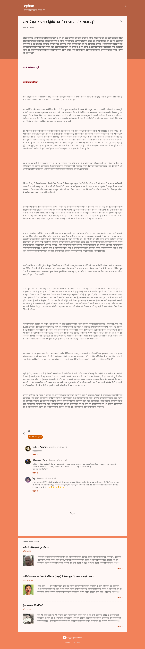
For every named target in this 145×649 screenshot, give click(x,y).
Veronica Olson (69, 642)
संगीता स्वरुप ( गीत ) (40, 460)
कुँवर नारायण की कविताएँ (33, 605)
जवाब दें (35, 455)
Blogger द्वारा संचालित (72, 638)
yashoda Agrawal (39, 447)
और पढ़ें (119, 569)
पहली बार (29, 6)
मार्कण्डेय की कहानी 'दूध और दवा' (36, 547)
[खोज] (125, 6)
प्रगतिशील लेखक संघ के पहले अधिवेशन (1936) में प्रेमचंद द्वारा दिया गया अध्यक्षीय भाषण (58, 576)
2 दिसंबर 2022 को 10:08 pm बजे (46, 478)
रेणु (34, 478)
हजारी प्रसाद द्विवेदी (35, 437)
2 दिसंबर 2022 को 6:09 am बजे (57, 447)
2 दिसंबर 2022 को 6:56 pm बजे (57, 460)
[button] (120, 21)
